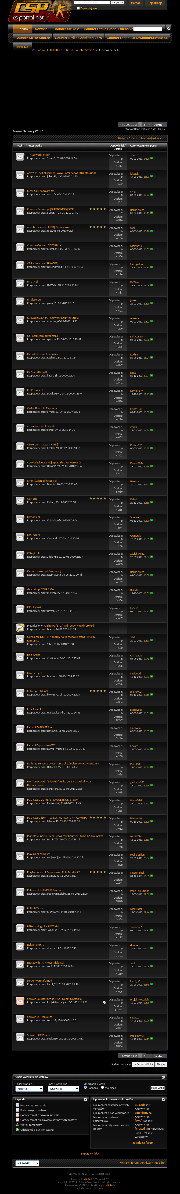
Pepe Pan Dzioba (56, 893)
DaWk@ (52, 285)
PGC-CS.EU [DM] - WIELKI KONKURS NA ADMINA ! (57, 817)
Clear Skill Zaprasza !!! (40, 191)
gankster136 (54, 788)
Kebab (50, 502)
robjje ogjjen (54, 857)
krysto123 (52, 411)
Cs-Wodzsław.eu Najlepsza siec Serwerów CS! (55, 462)
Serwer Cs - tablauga (39, 1016)
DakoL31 (52, 767)
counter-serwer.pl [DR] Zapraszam (48, 227)
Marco (50, 629)
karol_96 (52, 984)
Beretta (51, 484)
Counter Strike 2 (66, 29)
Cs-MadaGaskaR (37, 372)
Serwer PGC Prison (38, 1035)
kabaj (50, 375)
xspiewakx (53, 712)
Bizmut (51, 875)
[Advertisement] (96, 85)
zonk (50, 966)
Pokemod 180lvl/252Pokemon (45, 890)
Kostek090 (53, 448)
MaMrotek (53, 912)
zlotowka (52, 730)
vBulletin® (89, 1179)
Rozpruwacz (54, 574)
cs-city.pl (32, 281)
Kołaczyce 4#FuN (37, 691)
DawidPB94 (53, 393)
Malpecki (52, 676)
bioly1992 (52, 694)
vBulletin (110, 1185)
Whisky (94, 1153)
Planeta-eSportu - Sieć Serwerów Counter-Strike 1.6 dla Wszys (65, 836)
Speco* (51, 158)
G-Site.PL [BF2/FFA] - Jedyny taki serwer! (69, 625)
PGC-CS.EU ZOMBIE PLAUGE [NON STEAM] (53, 799)
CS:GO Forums (98, 1188)
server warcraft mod (39, 980)
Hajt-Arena (33, 654)
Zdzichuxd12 (54, 556)
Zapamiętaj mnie (87, 8)
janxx (50, 303)
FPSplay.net (34, 607)
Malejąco (108, 1088)
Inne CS (22, 47)
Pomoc (135, 3)
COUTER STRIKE (59, 50)
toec (49, 230)
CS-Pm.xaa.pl (35, 390)
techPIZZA (53, 839)
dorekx (51, 948)
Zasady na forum (143, 1142)
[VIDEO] (140, 1128)
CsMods (32, 498)
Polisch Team (35, 908)
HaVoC (51, 611)
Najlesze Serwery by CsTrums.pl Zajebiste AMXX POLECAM (63, 763)
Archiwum (146, 1162)
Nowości (41, 29)
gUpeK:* (52, 212)
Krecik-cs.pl (34, 709)
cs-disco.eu (34, 299)
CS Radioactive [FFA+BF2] (42, 263)
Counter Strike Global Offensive (108, 29)
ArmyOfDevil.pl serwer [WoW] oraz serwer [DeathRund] (61, 173)
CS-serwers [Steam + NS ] (42, 444)
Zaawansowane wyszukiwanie (150, 37)
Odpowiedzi (117, 145)
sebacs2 (51, 1020)
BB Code (140, 1105)
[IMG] (138, 1120)
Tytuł (20, 145)
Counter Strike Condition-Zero (78, 38)
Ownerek (52, 538)
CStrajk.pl (33, 553)
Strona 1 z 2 (129, 124)
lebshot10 (52, 821)
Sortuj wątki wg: (58, 1084)
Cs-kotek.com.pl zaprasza (42, 335)
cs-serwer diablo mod (40, 426)
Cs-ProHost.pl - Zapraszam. (43, 408)
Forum (23, 29)
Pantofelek (53, 803)
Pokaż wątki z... (24, 1084)
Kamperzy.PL (35, 673)
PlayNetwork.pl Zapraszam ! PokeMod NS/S (53, 872)
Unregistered (54, 267)
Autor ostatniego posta (143, 145)
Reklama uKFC (35, 944)
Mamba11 (53, 249)
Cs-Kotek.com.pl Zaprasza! (43, 354)
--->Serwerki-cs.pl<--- (40, 154)
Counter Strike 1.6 (121, 38)
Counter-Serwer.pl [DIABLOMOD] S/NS (50, 209)
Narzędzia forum (126, 138)
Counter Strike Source (32, 38)
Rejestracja (155, 3)
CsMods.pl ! (34, 535)
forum (135, 1162)
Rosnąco (91, 1088)
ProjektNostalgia (56, 1002)
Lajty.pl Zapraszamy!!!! (41, 745)
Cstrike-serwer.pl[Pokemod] (44, 571)
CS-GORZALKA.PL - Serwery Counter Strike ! (53, 317)
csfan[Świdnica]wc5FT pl (42, 480)
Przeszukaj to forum (151, 138)
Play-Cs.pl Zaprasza (38, 854)
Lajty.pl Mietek (55, 748)
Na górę (161, 1064)
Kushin (51, 357)
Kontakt (124, 1162)
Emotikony (141, 1113)
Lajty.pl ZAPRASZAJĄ (39, 727)
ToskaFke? (53, 930)
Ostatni (160, 124)
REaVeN (51, 593)
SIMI (49, 644)
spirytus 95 (53, 339)
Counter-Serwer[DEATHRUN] (44, 245)
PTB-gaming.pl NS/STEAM (43, 926)
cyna (50, 194)
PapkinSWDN (54, 1038)
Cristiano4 (53, 658)
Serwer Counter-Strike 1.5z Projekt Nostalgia (54, 998)
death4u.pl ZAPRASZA (40, 589)
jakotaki (51, 176)
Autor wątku (35, 145)
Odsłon (118, 149)
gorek (50, 429)
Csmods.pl (33, 517)
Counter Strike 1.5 (86, 50)
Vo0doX (51, 520)
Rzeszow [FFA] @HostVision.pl (45, 962)
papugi (85, 1153)
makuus (51, 321)
